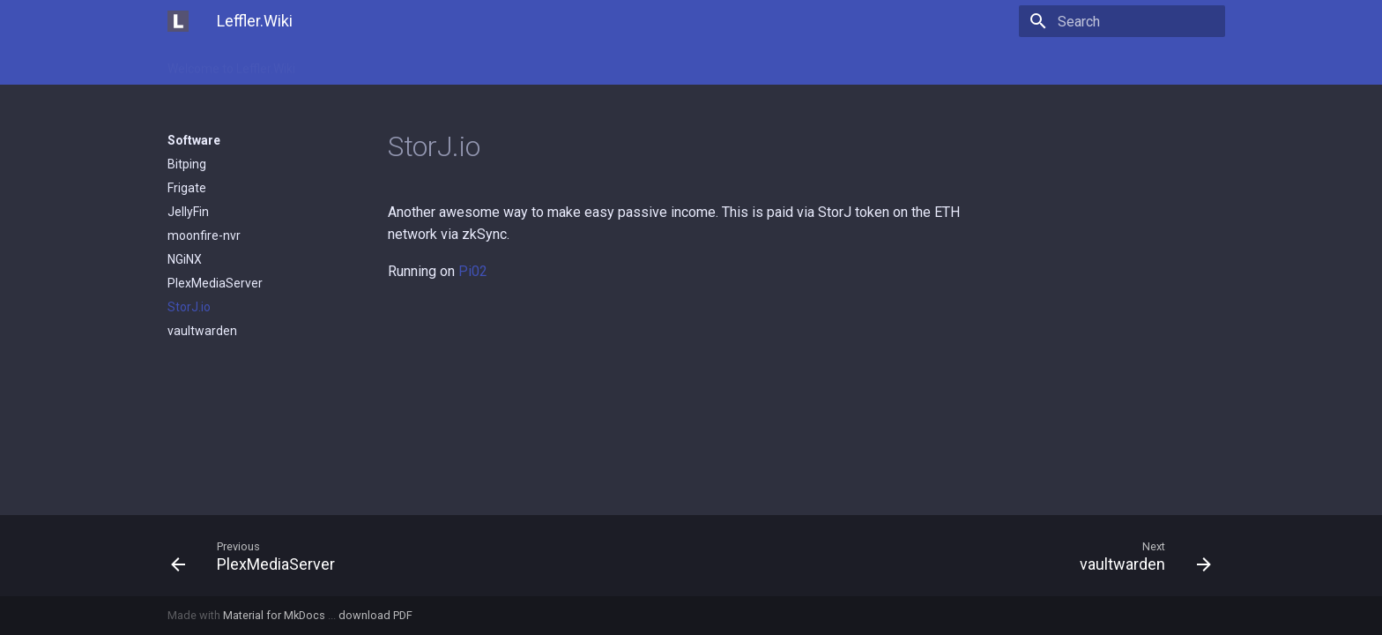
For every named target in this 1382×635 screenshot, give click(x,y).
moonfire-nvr (204, 235)
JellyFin (188, 212)
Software (668, 63)
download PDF (375, 615)
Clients (337, 63)
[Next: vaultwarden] (958, 556)
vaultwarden (202, 331)
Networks (526, 63)
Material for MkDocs (275, 615)
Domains (403, 63)
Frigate (186, 188)
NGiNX (184, 259)
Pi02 (472, 271)
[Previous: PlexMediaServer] (424, 556)
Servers (597, 63)
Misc (464, 63)
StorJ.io (189, 307)
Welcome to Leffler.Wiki (231, 63)
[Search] (1122, 21)
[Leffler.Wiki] (178, 21)
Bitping (186, 164)
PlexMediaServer (215, 283)
